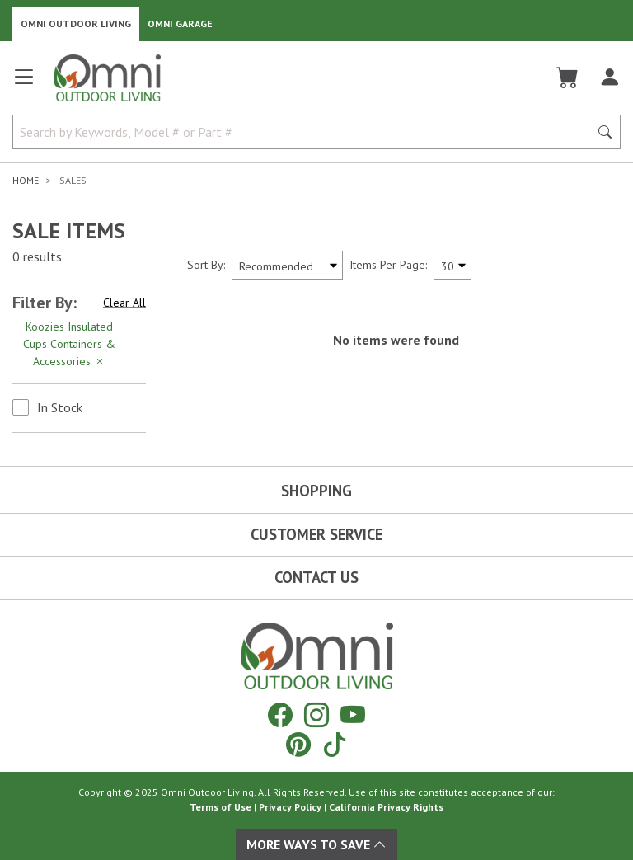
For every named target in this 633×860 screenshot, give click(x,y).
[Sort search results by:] (287, 265)
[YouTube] (352, 714)
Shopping (316, 490)
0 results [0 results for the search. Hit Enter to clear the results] (37, 256)
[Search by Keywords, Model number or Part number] (305, 131)
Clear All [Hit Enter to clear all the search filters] (124, 302)
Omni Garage (180, 23)
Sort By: (206, 264)
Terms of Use (220, 807)
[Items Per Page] (452, 265)
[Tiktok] (334, 744)
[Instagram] (316, 714)
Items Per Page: (388, 264)
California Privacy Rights (386, 807)
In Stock (59, 407)
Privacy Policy (290, 807)
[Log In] (609, 77)
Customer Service (316, 534)
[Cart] (567, 77)
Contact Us (316, 577)
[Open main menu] (24, 83)
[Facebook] (280, 714)
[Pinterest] (298, 744)
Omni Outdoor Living (76, 23)
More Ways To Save (316, 844)
